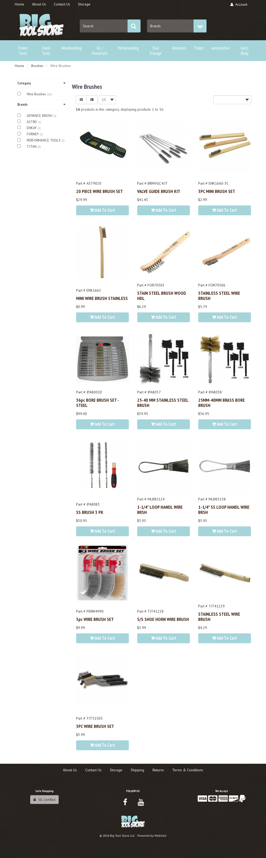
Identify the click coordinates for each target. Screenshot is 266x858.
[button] (244, 25)
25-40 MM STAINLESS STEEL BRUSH (162, 402)
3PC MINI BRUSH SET (216, 191)
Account (238, 4)
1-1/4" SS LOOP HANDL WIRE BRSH (223, 509)
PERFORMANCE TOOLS (44, 140)
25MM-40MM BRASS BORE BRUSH (221, 402)
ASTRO (32, 122)
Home (19, 65)
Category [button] (41, 83)
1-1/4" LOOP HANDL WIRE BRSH (160, 509)
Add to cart (102, 210)
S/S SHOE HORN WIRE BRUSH (163, 619)
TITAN (32, 146)
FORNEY (33, 134)
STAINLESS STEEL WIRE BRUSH (219, 295)
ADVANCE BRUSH (40, 115)
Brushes (37, 65)
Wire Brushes (37, 94)
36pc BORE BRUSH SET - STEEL (97, 402)
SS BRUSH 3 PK (89, 512)
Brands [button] (41, 104)
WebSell (161, 835)
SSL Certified (44, 799)
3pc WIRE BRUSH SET (95, 619)
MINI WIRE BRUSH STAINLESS (102, 298)
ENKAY (32, 128)
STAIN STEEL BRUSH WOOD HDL (161, 295)
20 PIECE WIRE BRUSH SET (99, 191)
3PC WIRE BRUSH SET (95, 726)
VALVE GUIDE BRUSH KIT (158, 191)
